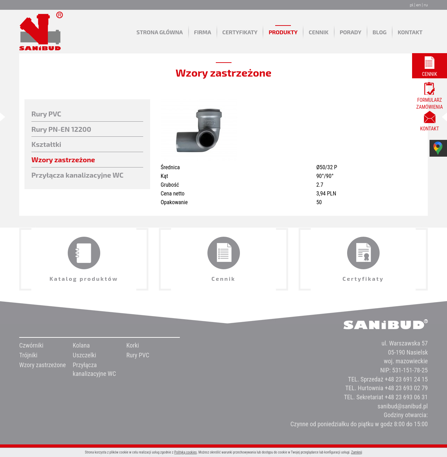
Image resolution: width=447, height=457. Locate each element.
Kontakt (410, 32)
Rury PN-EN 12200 (61, 129)
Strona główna (160, 32)
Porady (350, 32)
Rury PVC (46, 113)
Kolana (81, 345)
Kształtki (46, 144)
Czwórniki (31, 345)
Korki (132, 345)
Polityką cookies (185, 452)
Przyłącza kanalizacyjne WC (77, 175)
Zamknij (356, 452)
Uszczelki (84, 355)
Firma (202, 32)
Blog (380, 32)
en (418, 4)
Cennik (319, 32)
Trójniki (28, 355)
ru (426, 4)
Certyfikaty (240, 32)
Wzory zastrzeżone (63, 159)
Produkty (283, 32)
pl (411, 4)
